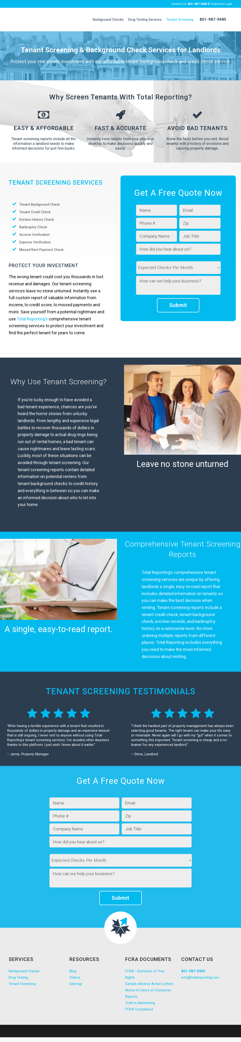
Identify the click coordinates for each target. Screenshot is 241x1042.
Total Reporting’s (32, 318)
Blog (72, 971)
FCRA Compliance (139, 1009)
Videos (74, 977)
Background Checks (24, 971)
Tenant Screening (22, 984)
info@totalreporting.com (200, 977)
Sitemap (75, 984)
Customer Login (221, 4)
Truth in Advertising (140, 1003)
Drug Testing (18, 977)
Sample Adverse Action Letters (149, 984)
